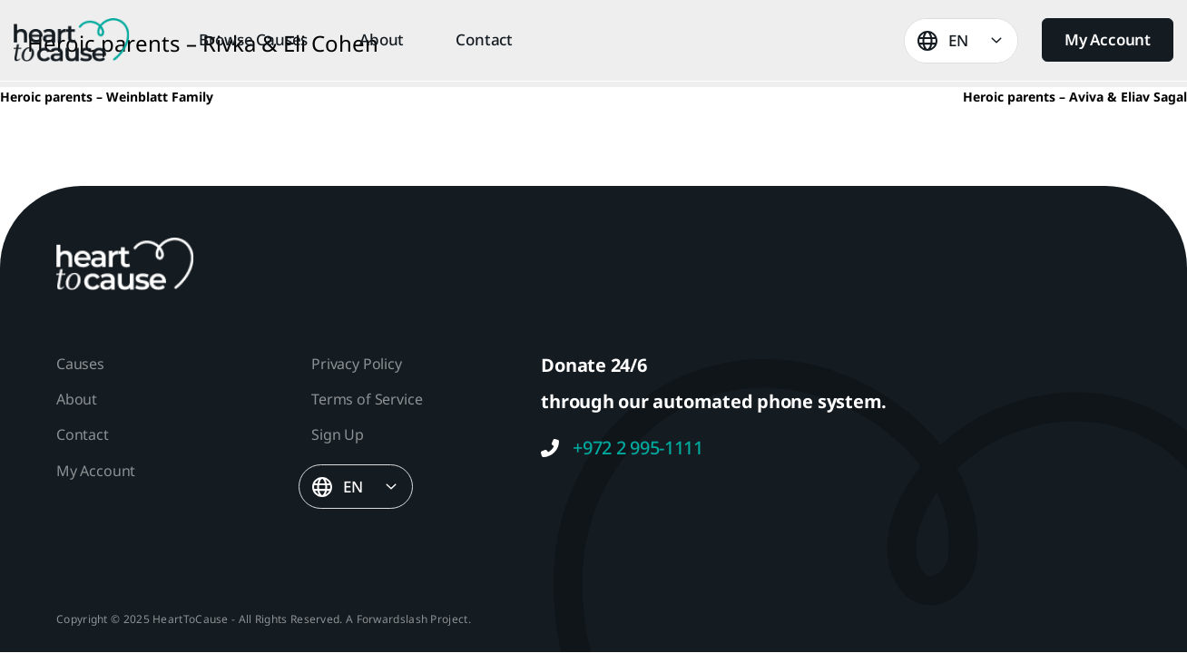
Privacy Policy (356, 364)
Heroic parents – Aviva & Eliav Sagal (1075, 96)
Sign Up (337, 434)
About (381, 40)
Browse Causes (253, 40)
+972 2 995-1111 (622, 448)
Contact (484, 40)
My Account (1107, 39)
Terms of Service (366, 399)
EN (958, 40)
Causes (80, 364)
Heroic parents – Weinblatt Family (106, 96)
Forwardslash (392, 619)
